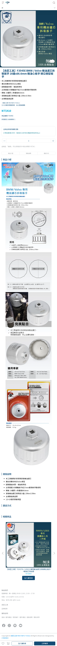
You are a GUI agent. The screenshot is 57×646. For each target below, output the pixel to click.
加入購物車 (22, 643)
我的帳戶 (16, 617)
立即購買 (45, 643)
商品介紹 (10, 153)
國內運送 (9, 617)
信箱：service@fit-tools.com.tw (13, 597)
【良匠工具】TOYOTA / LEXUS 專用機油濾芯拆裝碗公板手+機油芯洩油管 (28, 570)
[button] (54, 553)
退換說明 (30, 617)
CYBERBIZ (5, 638)
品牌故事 (5, 609)
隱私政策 (37, 617)
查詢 (3, 617)
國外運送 (23, 617)
